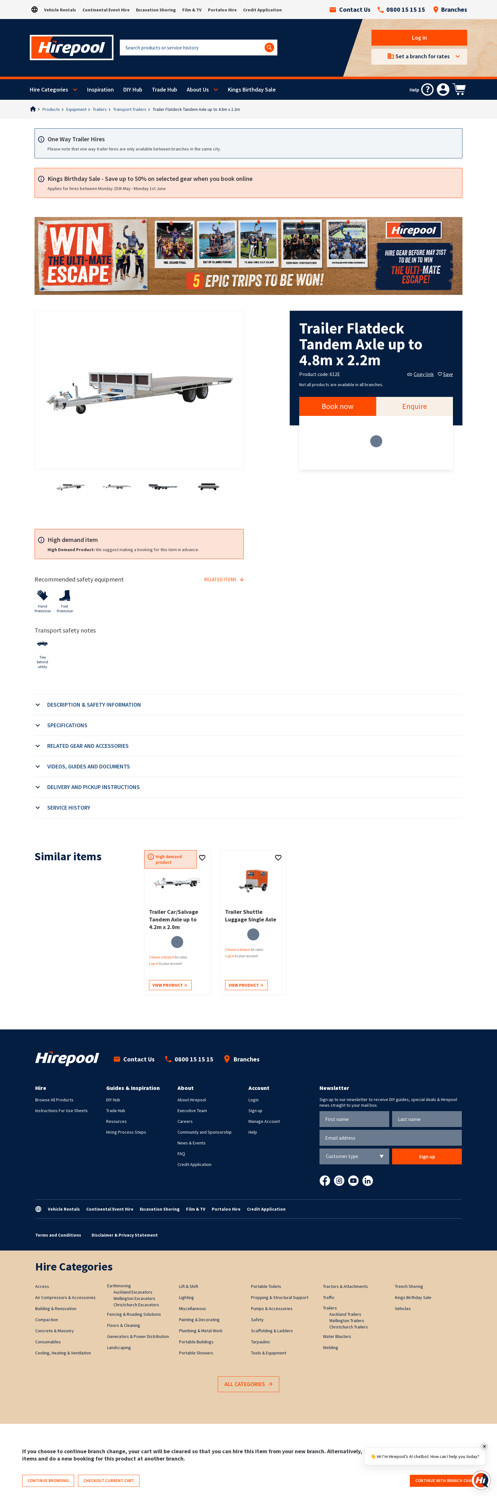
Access (42, 1286)
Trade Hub (164, 89)
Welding (330, 1347)
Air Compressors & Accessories (65, 1297)
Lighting (186, 1297)
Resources (116, 1121)
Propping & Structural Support (279, 1297)
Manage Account (264, 1121)
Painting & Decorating (199, 1319)
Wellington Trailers (346, 1320)
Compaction (46, 1319)
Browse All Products (54, 1100)
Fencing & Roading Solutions (134, 1314)
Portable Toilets (266, 1286)
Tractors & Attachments (345, 1286)
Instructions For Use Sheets (61, 1110)
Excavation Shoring (156, 10)
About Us (198, 89)
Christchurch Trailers (348, 1327)
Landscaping (119, 1347)
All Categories (248, 1384)
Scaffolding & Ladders (272, 1331)
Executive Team (192, 1110)
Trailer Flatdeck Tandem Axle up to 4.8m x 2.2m (196, 109)
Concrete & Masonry (54, 1331)
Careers (185, 1121)
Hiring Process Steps (126, 1132)
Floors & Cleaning (123, 1325)
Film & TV (192, 10)
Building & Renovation (55, 1308)
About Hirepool (192, 1100)
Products (51, 109)
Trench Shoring (409, 1286)
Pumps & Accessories (272, 1308)
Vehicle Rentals (60, 10)
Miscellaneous (192, 1308)
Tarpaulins (260, 1342)
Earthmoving (119, 1286)
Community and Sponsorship (205, 1132)
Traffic (329, 1297)
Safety (257, 1319)
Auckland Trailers (345, 1314)
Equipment (76, 109)
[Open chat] (481, 1480)
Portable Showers (196, 1353)
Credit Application (262, 10)
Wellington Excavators (134, 1298)
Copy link (420, 374)
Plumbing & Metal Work (201, 1331)
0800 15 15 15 (401, 9)
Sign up (255, 1110)
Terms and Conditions (58, 1235)
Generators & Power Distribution (138, 1336)
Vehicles (403, 1308)
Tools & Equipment (268, 1353)
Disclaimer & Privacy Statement (125, 1235)
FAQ (181, 1153)
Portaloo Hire (222, 10)
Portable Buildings (196, 1342)
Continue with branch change (447, 1480)
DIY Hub (132, 89)
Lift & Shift (188, 1286)
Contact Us (350, 9)
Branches (450, 9)
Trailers (100, 109)
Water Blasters (337, 1336)
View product (169, 985)
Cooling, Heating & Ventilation (63, 1353)
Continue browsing (48, 1480)
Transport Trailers (129, 109)
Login (253, 1100)
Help (252, 1132)
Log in (419, 37)
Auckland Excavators (132, 1292)
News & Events (192, 1143)
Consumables (48, 1342)
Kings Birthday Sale (252, 89)
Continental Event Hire (106, 10)
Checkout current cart (108, 1480)
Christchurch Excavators (136, 1305)
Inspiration (100, 89)
